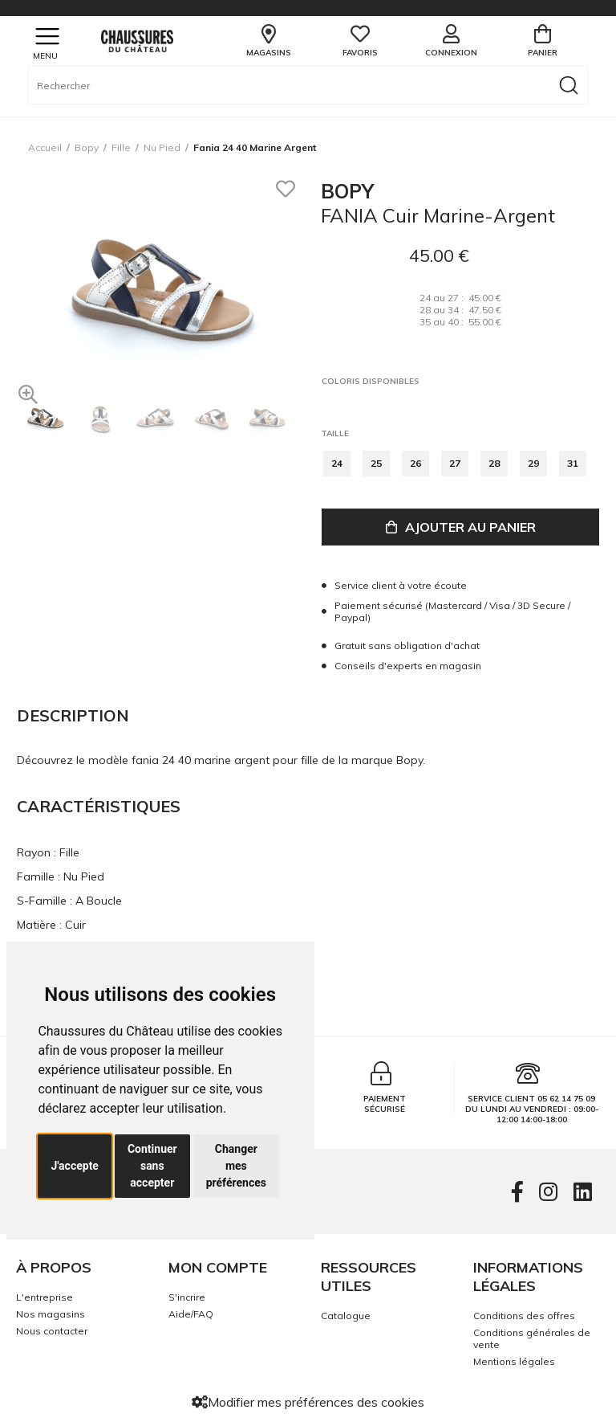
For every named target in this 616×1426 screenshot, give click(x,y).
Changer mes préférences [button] (236, 1165)
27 (454, 463)
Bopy (87, 147)
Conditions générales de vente (531, 1338)
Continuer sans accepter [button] (152, 1165)
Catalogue (346, 1316)
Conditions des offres (524, 1316)
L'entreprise (44, 1297)
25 (376, 463)
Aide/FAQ (190, 1314)
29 (533, 463)
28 (494, 463)
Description (73, 715)
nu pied (162, 147)
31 (572, 463)
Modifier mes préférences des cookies (308, 1402)
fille (121, 147)
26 (415, 463)
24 (336, 463)
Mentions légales (514, 1361)
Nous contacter (51, 1331)
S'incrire (186, 1297)
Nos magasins (50, 1314)
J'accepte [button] (75, 1165)
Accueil (45, 147)
